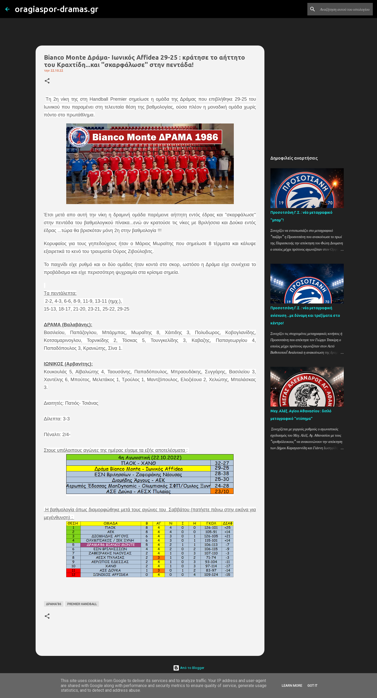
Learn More (292, 686)
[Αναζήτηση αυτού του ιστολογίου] (345, 9)
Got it (312, 686)
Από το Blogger (188, 668)
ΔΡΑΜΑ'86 (53, 604)
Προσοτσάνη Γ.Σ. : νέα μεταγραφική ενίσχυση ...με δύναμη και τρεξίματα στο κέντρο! (305, 315)
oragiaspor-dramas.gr (56, 9)
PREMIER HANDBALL (82, 604)
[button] (47, 81)
